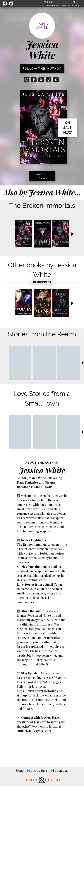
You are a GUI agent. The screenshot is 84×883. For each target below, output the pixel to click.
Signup (65, 4)
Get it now (42, 176)
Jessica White (42, 49)
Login (75, 4)
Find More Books (51, 3)
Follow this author (42, 68)
